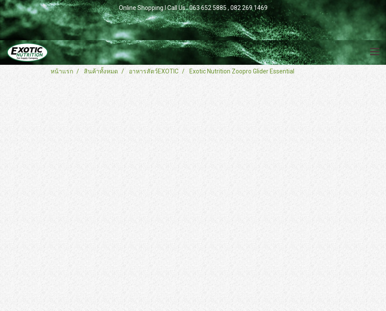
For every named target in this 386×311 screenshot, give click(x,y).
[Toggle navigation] (374, 52)
